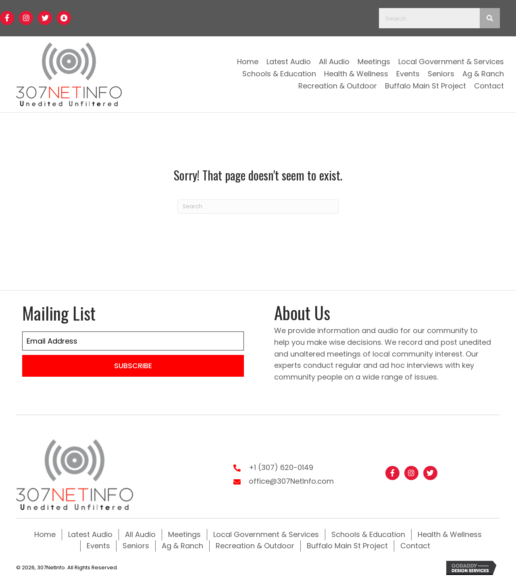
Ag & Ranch (182, 546)
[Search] (258, 206)
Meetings (184, 534)
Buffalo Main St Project (347, 546)
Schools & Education (368, 534)
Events (98, 546)
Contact (415, 546)
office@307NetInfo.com (291, 481)
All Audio (140, 534)
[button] (7, 18)
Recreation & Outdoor (255, 546)
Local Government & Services (266, 534)
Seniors (136, 546)
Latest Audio (90, 534)
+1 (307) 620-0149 (281, 467)
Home (45, 534)
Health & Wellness (450, 534)
